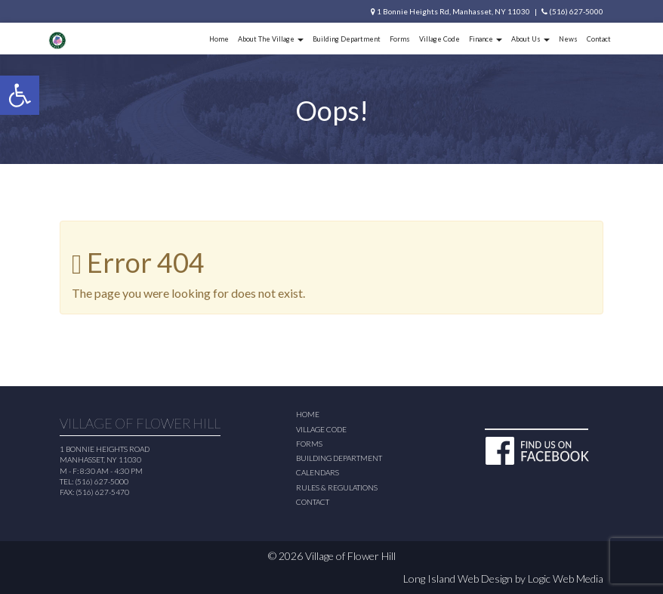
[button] (19, 95)
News (568, 39)
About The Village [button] (271, 39)
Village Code (439, 39)
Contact (599, 39)
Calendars (317, 472)
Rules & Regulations (337, 487)
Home (219, 39)
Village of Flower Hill (350, 555)
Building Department (347, 39)
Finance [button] (485, 39)
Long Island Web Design (458, 578)
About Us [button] (530, 39)
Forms (400, 39)
